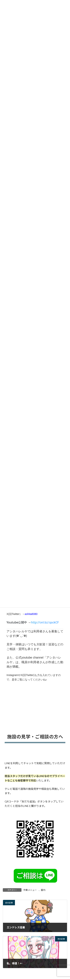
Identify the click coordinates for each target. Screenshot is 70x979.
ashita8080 (31, 614)
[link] (45, 622)
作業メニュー (30, 890)
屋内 (43, 890)
